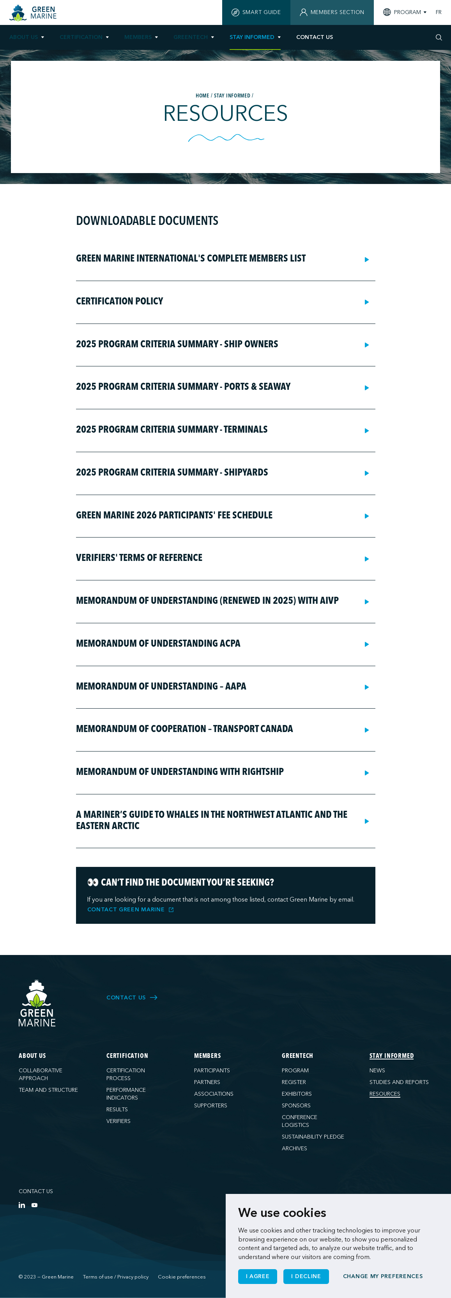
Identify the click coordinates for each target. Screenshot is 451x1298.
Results (117, 1109)
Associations (213, 1094)
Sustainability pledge (313, 1137)
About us (23, 37)
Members (138, 37)
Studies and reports (399, 1082)
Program (295, 1070)
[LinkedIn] (22, 1205)
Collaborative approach (40, 1074)
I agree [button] (258, 1276)
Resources (385, 1094)
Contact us (36, 1191)
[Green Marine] (37, 1003)
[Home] (33, 13)
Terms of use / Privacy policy (116, 1276)
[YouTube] (34, 1205)
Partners (207, 1082)
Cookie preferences (182, 1276)
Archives (294, 1148)
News (377, 1070)
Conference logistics (299, 1121)
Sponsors (296, 1105)
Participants (212, 1070)
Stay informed (252, 37)
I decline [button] (306, 1276)
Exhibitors (297, 1094)
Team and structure (48, 1090)
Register (294, 1082)
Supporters (210, 1105)
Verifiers (118, 1121)
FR (439, 12)
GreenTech (190, 37)
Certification (81, 37)
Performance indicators (126, 1094)
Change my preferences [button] (383, 1276)
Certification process (125, 1074)
